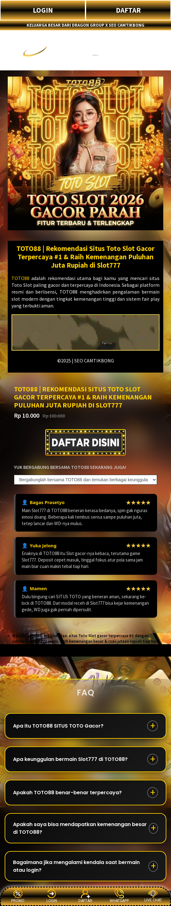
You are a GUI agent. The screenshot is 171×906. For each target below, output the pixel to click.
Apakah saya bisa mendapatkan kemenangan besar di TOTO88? (80, 828)
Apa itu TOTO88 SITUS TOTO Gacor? (58, 725)
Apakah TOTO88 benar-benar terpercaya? (67, 792)
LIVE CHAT (153, 896)
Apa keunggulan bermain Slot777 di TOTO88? (70, 759)
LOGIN (43, 10)
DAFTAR (128, 10)
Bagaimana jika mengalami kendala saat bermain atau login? (76, 866)
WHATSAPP (119, 896)
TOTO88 (20, 278)
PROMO (17, 896)
